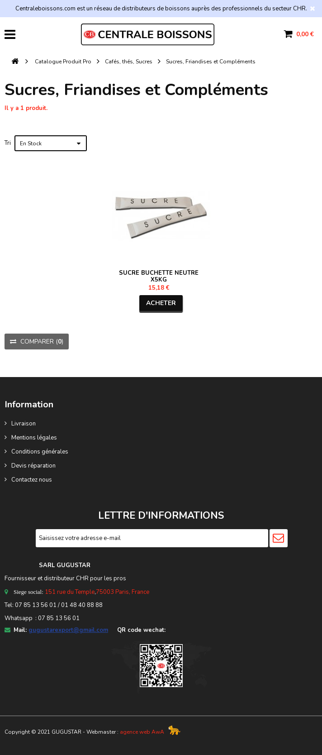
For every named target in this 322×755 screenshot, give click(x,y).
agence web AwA (142, 732)
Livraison (23, 424)
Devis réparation (33, 466)
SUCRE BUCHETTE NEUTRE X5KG (159, 276)
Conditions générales (39, 452)
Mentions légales (34, 438)
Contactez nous (31, 480)
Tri (8, 143)
